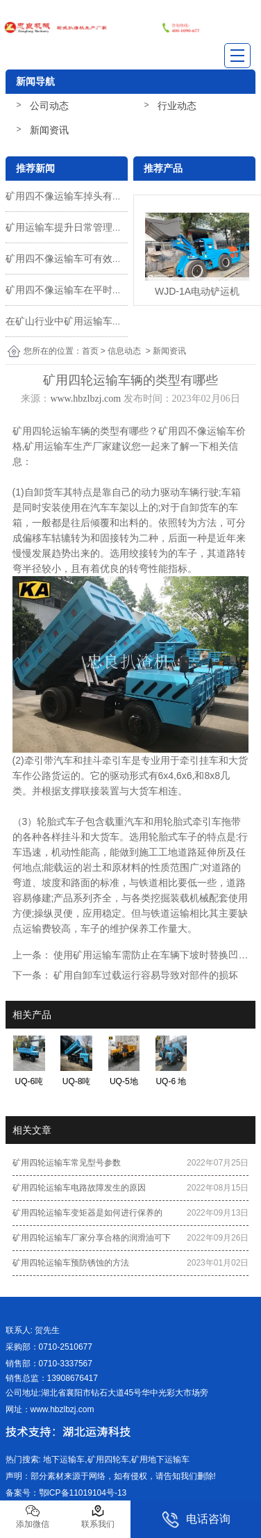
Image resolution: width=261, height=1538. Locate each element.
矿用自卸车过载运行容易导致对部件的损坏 (145, 975)
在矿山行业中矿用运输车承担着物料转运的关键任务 (117, 321)
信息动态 (124, 351)
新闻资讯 (49, 130)
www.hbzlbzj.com (85, 398)
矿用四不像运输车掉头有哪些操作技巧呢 (93, 196)
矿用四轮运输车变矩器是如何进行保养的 (87, 1213)
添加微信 (32, 1516)
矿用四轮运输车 (46, 430)
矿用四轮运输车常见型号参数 (66, 1163)
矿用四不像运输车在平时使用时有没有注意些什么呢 (117, 289)
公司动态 (49, 105)
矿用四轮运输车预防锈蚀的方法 (70, 1263)
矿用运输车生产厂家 (68, 446)
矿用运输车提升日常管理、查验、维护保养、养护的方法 (127, 227)
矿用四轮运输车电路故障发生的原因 (79, 1188)
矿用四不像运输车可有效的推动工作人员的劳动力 (112, 258)
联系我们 (98, 1516)
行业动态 (177, 105)
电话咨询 (196, 1519)
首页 (90, 351)
